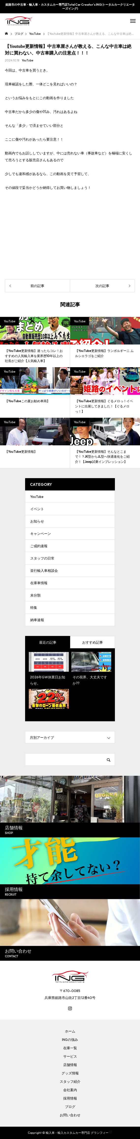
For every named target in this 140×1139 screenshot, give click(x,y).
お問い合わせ (70, 1115)
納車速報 (37, 620)
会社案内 (70, 1090)
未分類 (35, 595)
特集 (33, 607)
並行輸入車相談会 (44, 570)
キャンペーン (40, 533)
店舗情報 (70, 1065)
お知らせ (37, 521)
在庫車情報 (38, 583)
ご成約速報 (38, 546)
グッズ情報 (70, 1073)
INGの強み (70, 1039)
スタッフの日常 (42, 558)
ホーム (70, 1031)
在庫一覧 (70, 1048)
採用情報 (70, 1098)
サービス (70, 1056)
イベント (37, 509)
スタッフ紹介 (70, 1081)
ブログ (70, 1106)
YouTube (27, 60)
